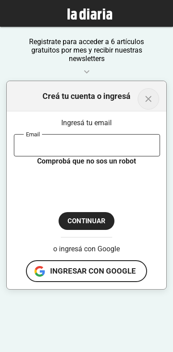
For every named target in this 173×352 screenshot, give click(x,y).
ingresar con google (93, 270)
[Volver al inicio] (148, 99)
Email (33, 134)
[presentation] (82, 183)
